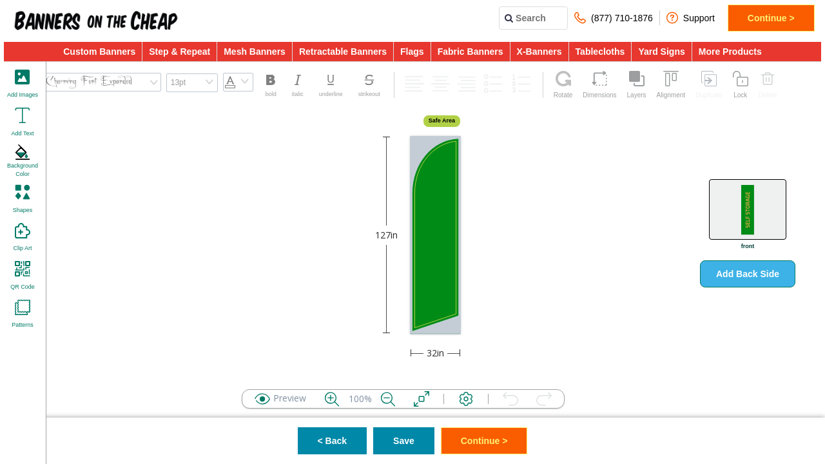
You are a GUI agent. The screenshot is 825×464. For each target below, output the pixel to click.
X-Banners (539, 51)
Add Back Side (747, 274)
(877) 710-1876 (613, 17)
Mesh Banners (255, 51)
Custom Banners (99, 51)
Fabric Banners (470, 51)
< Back (332, 441)
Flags (412, 51)
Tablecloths (600, 51)
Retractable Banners (343, 51)
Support (690, 17)
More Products (730, 51)
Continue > (771, 18)
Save (403, 441)
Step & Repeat (179, 51)
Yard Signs (661, 51)
